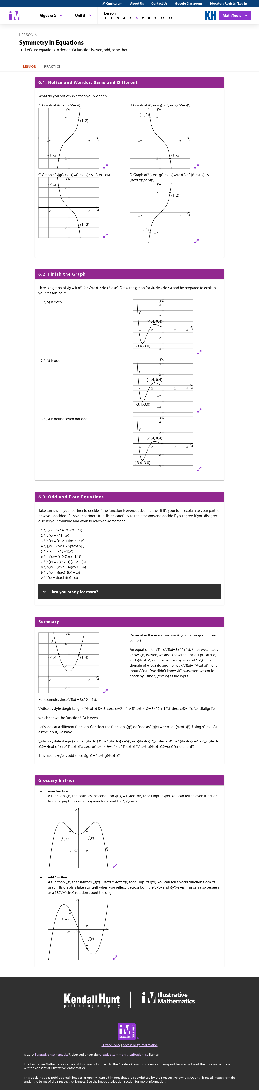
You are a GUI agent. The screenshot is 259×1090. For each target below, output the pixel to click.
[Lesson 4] (124, 18)
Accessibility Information (140, 1045)
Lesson (29, 66)
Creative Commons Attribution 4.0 (123, 1054)
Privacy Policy (111, 1045)
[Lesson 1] (105, 18)
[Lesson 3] (118, 18)
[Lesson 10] (162, 18)
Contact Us (159, 3)
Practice (52, 66)
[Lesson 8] (149, 18)
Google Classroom (188, 3)
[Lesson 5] (130, 18)
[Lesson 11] (171, 18)
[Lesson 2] (111, 18)
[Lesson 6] (136, 18)
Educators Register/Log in (228, 3)
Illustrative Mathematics (51, 1054)
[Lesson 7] (143, 18)
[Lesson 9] (155, 18)
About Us (137, 3)
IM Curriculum (112, 3)
